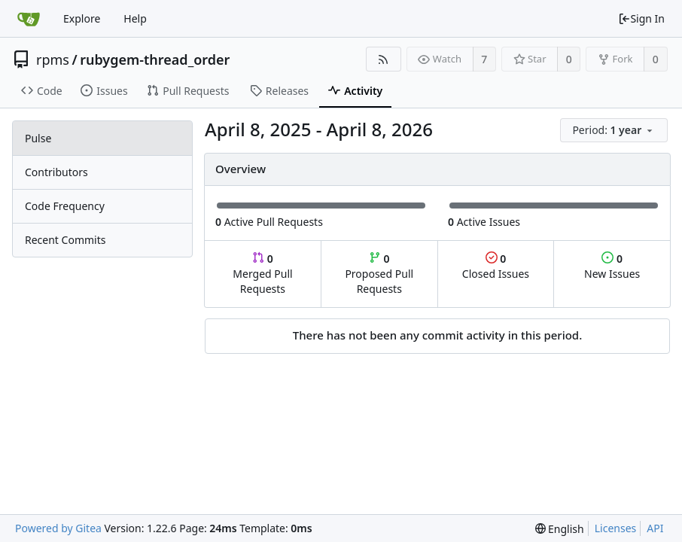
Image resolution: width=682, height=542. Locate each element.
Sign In (641, 18)
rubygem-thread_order (155, 59)
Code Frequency (65, 206)
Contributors (56, 172)
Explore (81, 18)
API (655, 528)
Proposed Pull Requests (379, 273)
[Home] (29, 18)
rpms (52, 59)
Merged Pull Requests (262, 273)
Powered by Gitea (58, 528)
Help (135, 18)
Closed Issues (495, 266)
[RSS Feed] (383, 59)
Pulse (38, 138)
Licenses (616, 528)
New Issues (612, 266)
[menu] (615, 130)
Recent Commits (65, 240)
